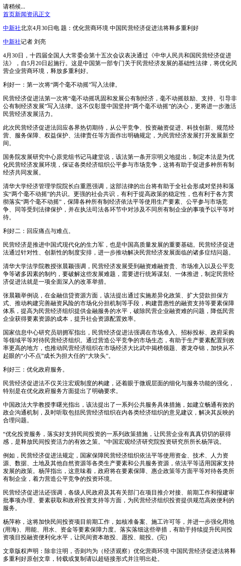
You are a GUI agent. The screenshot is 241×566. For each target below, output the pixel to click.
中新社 (12, 28)
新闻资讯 (27, 14)
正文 (44, 14)
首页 (9, 14)
